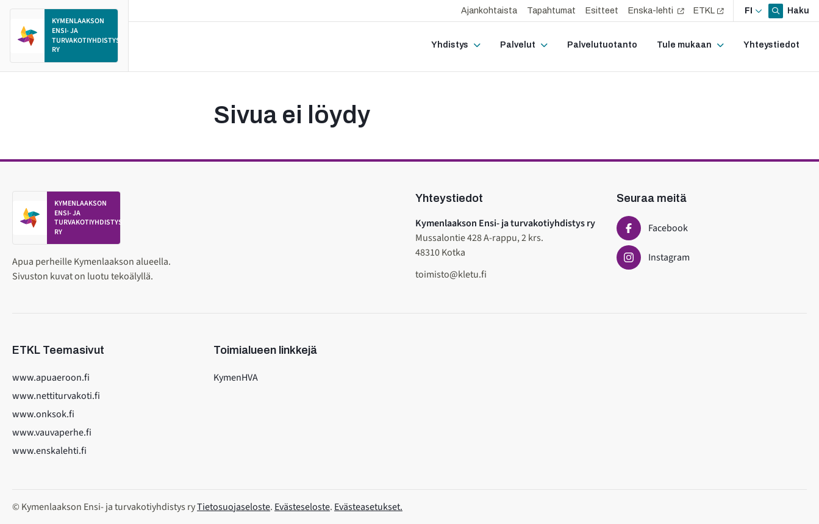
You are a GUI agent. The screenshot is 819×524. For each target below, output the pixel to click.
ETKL (704, 10)
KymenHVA (235, 377)
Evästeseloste (302, 507)
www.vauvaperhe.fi (51, 432)
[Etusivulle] (64, 35)
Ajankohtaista (489, 10)
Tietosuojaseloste (233, 507)
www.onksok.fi (43, 414)
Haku (797, 10)
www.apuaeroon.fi (51, 377)
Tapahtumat (551, 10)
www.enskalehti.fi (49, 451)
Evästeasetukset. (368, 507)
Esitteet (601, 10)
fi (749, 10)
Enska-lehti (651, 10)
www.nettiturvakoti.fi (56, 396)
